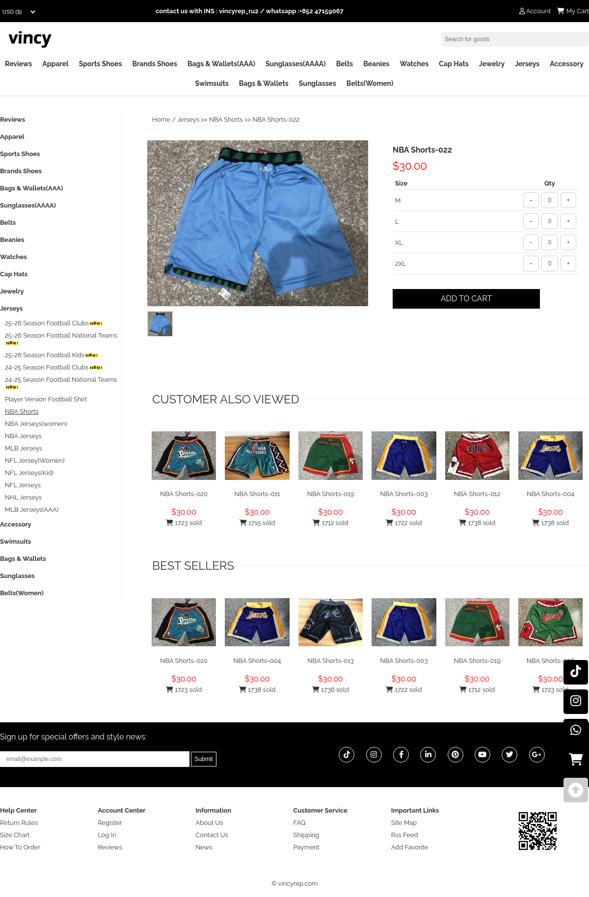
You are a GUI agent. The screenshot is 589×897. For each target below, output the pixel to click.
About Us (209, 822)
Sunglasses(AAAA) (296, 64)
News (203, 847)
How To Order (20, 847)
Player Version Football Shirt (46, 399)
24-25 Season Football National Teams (61, 383)
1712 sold (330, 523)
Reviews (18, 64)
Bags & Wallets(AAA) (221, 64)
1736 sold (330, 689)
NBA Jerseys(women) (36, 423)
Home (161, 119)
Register (110, 822)
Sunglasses (317, 83)
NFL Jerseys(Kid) (29, 472)
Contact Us (211, 835)
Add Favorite (409, 847)
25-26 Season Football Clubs (54, 323)
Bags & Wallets (264, 83)
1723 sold (184, 523)
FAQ (300, 822)
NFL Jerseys (23, 485)
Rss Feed (404, 835)
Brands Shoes (154, 64)
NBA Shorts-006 (551, 660)
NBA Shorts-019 (330, 494)
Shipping (307, 835)
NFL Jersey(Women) (35, 460)
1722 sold (404, 523)
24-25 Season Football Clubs (54, 367)
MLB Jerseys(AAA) (31, 509)
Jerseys (527, 64)
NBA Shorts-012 (477, 494)
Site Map (404, 822)
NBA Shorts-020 (184, 494)
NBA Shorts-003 (404, 494)
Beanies (376, 64)
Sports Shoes (100, 64)
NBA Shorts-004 (550, 494)
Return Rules (19, 822)
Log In (107, 835)
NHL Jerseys (23, 497)
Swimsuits (212, 83)
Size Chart (14, 835)
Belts (344, 64)
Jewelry (492, 64)
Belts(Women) (370, 83)
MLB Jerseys (23, 448)
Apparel (55, 64)
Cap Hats (453, 64)
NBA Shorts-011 (257, 494)
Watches (414, 64)
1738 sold (477, 523)
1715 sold (257, 523)
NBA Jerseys (23, 436)
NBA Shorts (226, 119)
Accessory (567, 64)
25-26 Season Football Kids (51, 355)
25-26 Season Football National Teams (61, 339)
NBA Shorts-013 (330, 660)
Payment (307, 847)
